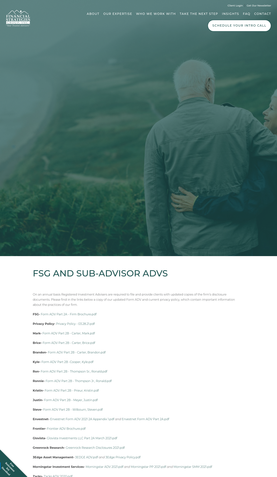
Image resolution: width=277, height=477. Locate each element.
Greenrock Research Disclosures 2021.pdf (95, 448)
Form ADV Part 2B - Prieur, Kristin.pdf (72, 390)
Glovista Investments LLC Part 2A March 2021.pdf (82, 438)
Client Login (235, 5)
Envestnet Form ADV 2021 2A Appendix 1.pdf (82, 419)
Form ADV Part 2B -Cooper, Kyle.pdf (67, 362)
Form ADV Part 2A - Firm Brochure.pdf (69, 314)
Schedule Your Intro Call (239, 25)
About (93, 14)
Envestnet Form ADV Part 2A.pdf (145, 419)
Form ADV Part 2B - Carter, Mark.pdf (68, 333)
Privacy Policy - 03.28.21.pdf (75, 324)
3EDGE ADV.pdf (86, 457)
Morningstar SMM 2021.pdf (192, 467)
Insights (230, 14)
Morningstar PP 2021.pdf (148, 467)
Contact (262, 14)
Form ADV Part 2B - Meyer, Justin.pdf (71, 400)
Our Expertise (117, 14)
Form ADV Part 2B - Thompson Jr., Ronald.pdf (79, 381)
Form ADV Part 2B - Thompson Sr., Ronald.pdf (74, 371)
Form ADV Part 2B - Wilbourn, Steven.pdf (73, 409)
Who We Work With (156, 14)
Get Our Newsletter (259, 5)
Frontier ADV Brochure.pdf (66, 428)
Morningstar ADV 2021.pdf (104, 467)
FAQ (246, 14)
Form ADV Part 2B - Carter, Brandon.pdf (77, 352)
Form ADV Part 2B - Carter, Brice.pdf (69, 343)
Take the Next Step (199, 14)
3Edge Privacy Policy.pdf (123, 457)
